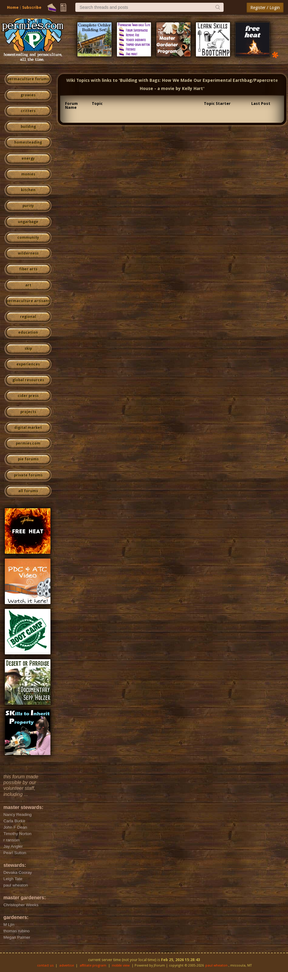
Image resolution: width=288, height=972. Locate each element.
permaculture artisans (28, 301)
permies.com (28, 443)
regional (28, 317)
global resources (28, 380)
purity (28, 206)
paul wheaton (216, 965)
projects (28, 412)
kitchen (28, 190)
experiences (28, 364)
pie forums (28, 459)
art (28, 285)
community (28, 237)
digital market (28, 428)
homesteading (28, 142)
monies (28, 174)
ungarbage (28, 222)
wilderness (28, 253)
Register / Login (265, 7)
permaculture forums (28, 79)
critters (28, 111)
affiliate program (93, 965)
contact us (45, 965)
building (28, 127)
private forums (28, 475)
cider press (28, 396)
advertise (66, 965)
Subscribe (31, 7)
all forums (28, 491)
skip (28, 348)
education (28, 332)
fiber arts (28, 269)
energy (28, 158)
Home (13, 7)
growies (28, 95)
